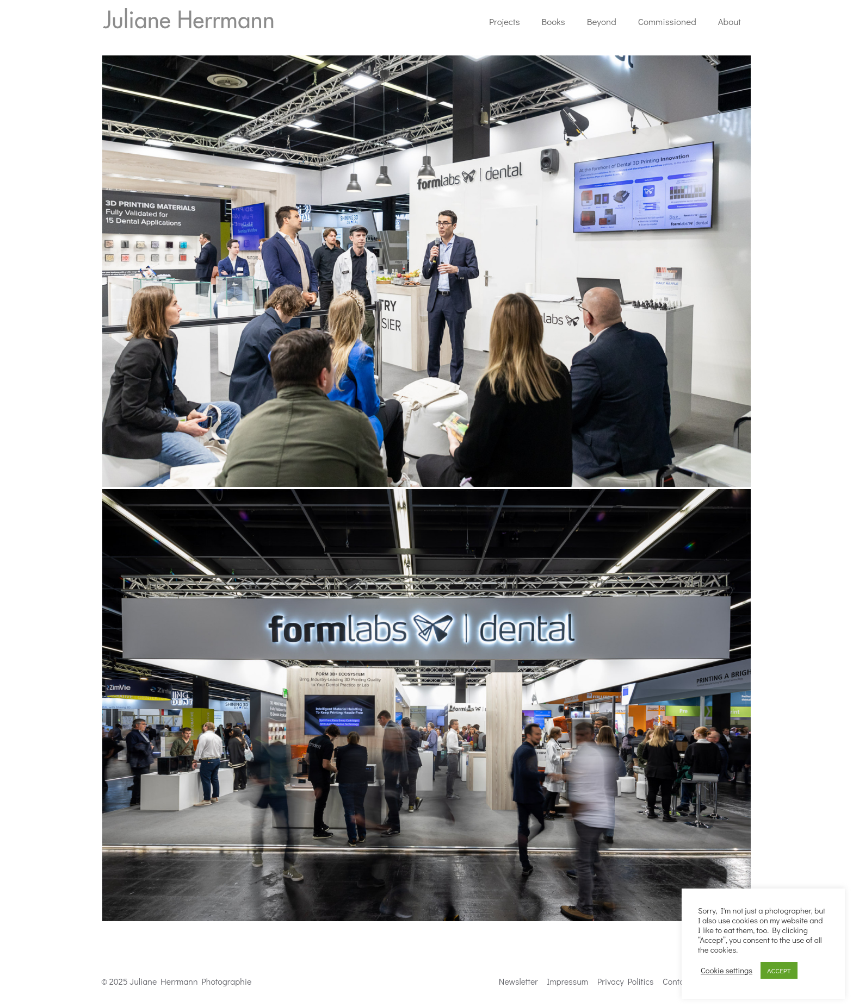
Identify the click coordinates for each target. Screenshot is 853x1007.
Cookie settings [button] (726, 970)
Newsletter (518, 981)
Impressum (567, 981)
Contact (677, 981)
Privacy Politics (625, 981)
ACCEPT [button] (779, 970)
